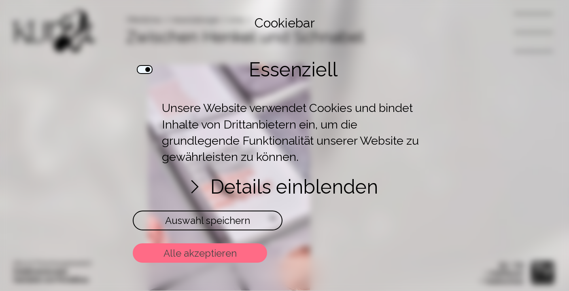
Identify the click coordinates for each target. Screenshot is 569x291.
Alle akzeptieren (200, 253)
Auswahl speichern (207, 220)
